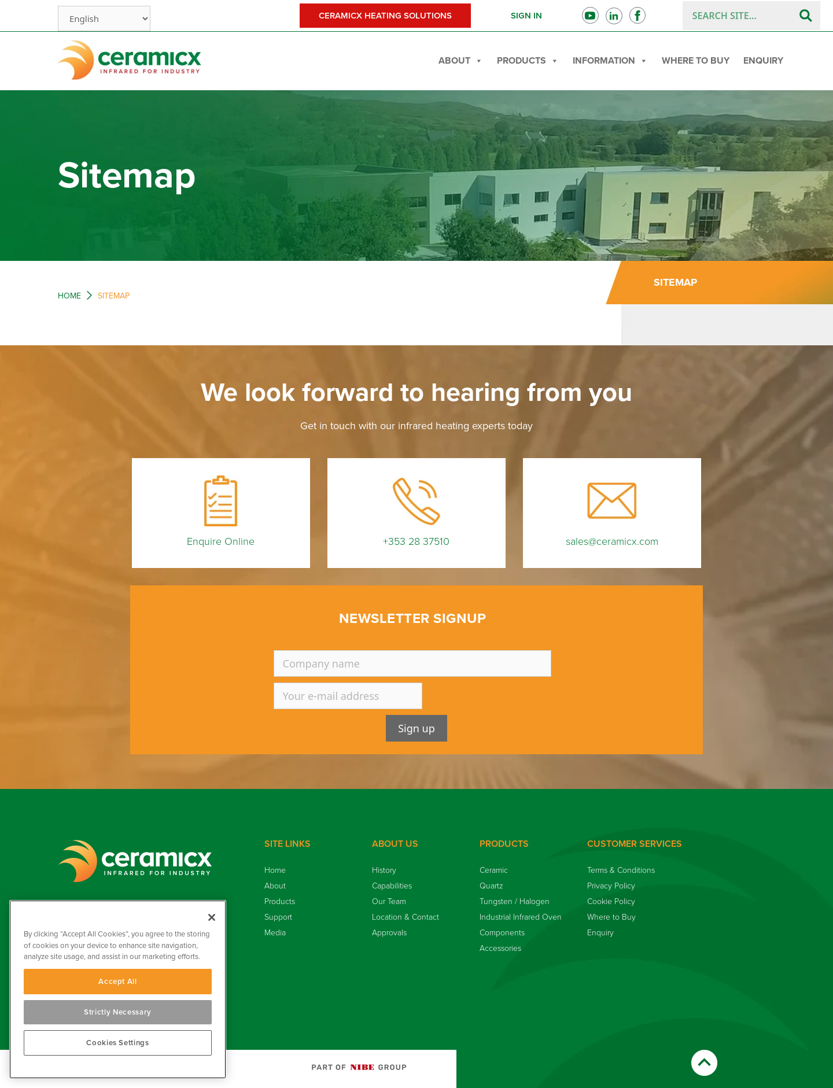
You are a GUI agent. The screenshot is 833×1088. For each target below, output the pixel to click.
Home (69, 296)
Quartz (491, 886)
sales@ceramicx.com (612, 541)
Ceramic (494, 870)
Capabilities (392, 886)
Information (610, 61)
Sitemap (675, 282)
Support (278, 917)
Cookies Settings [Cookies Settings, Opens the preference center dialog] (117, 1043)
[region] (117, 989)
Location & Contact (405, 917)
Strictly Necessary (118, 1012)
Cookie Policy (611, 901)
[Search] (805, 15)
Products (528, 61)
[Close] (211, 917)
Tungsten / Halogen (515, 901)
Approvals (389, 933)
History (384, 870)
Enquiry (763, 61)
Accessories (500, 948)
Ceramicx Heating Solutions (385, 15)
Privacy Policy (611, 886)
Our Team (389, 901)
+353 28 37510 (416, 541)
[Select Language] (104, 18)
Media (275, 933)
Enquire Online (221, 541)
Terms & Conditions (621, 870)
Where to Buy (695, 61)
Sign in (526, 15)
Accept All (117, 981)
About (460, 61)
